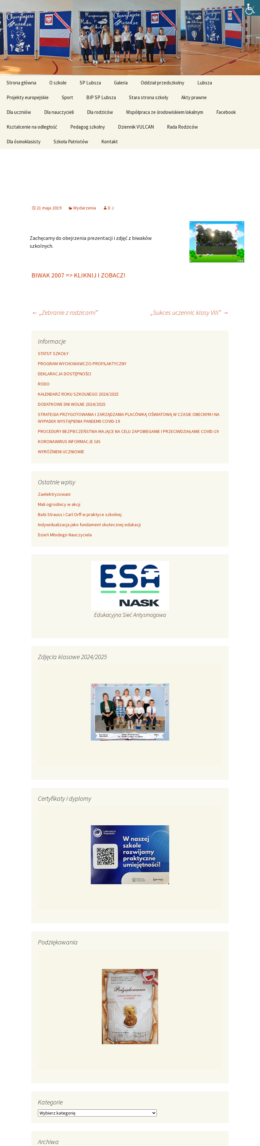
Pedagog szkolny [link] (87, 127)
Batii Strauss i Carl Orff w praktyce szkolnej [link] (80, 514)
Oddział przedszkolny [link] (162, 83)
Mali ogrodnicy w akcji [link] (59, 504)
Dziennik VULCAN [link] (136, 127)
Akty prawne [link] (194, 97)
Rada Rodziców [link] (182, 127)
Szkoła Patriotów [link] (71, 141)
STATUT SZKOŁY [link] (53, 353)
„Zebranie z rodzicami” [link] (64, 312)
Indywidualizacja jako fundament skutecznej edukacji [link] (89, 525)
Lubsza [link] (204, 83)
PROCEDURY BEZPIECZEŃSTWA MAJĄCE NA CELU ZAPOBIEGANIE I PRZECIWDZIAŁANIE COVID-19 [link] (128, 431)
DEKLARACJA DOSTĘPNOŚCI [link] (64, 374)
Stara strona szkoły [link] (148, 97)
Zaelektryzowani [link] (54, 494)
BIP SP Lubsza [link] (101, 97)
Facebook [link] (226, 112)
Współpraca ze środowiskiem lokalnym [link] (164, 112)
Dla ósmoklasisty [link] (24, 141)
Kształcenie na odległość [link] (32, 127)
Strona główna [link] (21, 83)
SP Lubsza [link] (90, 83)
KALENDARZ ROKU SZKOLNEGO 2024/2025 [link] (78, 394)
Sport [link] (67, 97)
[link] (252, 8)
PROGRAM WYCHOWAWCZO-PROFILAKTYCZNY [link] (82, 364)
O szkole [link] (58, 83)
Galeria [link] (121, 83)
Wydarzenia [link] (84, 208)
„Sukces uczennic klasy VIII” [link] (190, 312)
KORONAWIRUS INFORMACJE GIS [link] (69, 441)
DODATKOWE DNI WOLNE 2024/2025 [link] (72, 404)
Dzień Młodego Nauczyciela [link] (65, 535)
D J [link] (111, 208)
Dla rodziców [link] (100, 112)
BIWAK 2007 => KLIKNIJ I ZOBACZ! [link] (78, 275)
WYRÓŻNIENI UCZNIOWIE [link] (61, 452)
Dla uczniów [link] (19, 112)
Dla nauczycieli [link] (59, 112)
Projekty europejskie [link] (28, 97)
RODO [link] (44, 384)
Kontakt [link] (109, 141)
